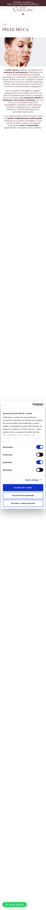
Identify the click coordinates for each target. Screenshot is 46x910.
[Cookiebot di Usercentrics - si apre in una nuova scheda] (32, 404)
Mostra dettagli (31, 480)
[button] (23, 14)
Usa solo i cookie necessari (23, 503)
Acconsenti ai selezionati (23, 495)
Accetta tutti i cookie (23, 487)
